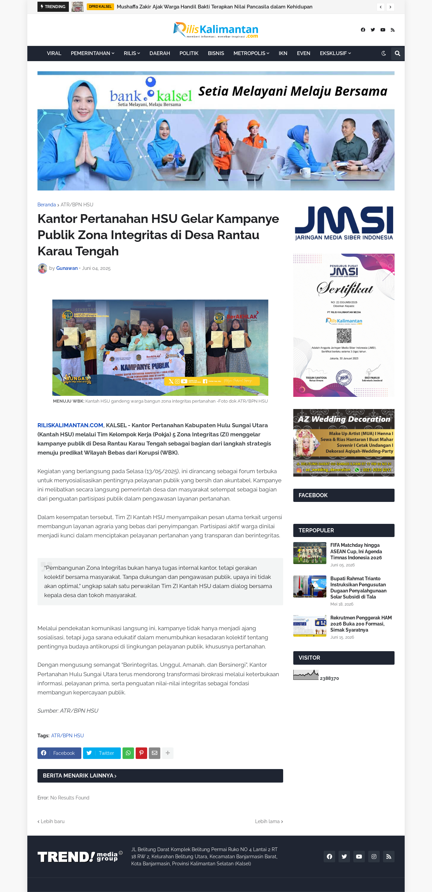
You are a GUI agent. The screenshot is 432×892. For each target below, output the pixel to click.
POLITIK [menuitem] (189, 53)
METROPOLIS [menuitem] (249, 53)
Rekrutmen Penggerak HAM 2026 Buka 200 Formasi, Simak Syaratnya (361, 624)
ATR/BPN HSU (77, 204)
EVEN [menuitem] (303, 53)
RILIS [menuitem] (130, 53)
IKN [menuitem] (283, 53)
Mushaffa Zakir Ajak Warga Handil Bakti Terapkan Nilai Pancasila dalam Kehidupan (215, 7)
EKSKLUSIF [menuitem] (333, 53)
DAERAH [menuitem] (160, 53)
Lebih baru (52, 821)
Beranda (46, 204)
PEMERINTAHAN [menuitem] (90, 53)
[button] (381, 7)
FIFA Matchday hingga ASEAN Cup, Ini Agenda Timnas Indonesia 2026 (356, 551)
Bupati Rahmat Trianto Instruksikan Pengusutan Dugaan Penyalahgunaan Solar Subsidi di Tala (358, 588)
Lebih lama (267, 821)
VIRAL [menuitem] (54, 53)
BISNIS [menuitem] (216, 53)
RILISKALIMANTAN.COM (70, 425)
